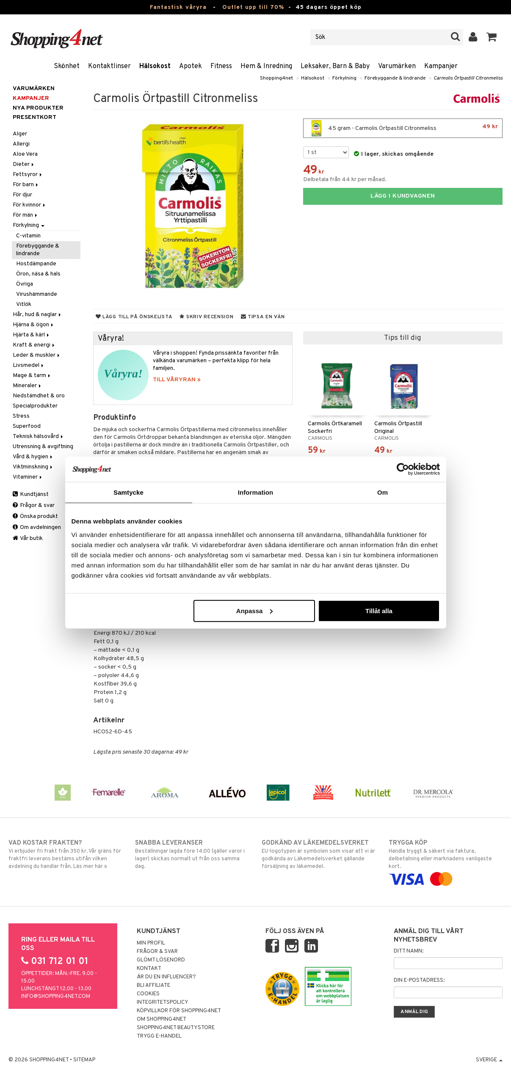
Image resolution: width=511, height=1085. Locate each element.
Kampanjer (441, 66)
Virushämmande (36, 294)
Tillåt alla (378, 610)
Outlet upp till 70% (253, 7)
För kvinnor (30, 205)
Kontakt (149, 968)
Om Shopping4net (161, 1019)
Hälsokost (155, 66)
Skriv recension (206, 317)
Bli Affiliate (153, 985)
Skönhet (67, 66)
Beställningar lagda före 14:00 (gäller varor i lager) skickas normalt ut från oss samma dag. (192, 854)
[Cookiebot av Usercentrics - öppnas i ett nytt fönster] (403, 469)
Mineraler (27, 385)
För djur (22, 194)
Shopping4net (276, 78)
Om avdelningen (37, 527)
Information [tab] (255, 492)
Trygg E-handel (159, 1036)
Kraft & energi (34, 345)
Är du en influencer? (166, 977)
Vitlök (23, 304)
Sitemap (84, 1060)
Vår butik (28, 538)
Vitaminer (28, 477)
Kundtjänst (31, 494)
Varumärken (397, 66)
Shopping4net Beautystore (176, 1027)
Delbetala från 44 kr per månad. (345, 179)
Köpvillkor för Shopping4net (179, 1011)
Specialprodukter (35, 406)
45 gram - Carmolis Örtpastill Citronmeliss (403, 128)
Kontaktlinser (109, 66)
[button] (491, 37)
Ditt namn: (408, 951)
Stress (21, 416)
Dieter (24, 164)
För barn (26, 184)
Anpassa (254, 610)
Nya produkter (38, 108)
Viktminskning (33, 467)
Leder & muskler (37, 355)
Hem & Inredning (266, 66)
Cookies (148, 994)
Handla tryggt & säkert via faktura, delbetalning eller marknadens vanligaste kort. (446, 861)
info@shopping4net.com (55, 996)
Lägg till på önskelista (134, 317)
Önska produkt (35, 516)
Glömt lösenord (161, 960)
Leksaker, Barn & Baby (335, 66)
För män (26, 215)
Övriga (24, 284)
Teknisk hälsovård (38, 436)
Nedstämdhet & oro (39, 395)
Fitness (221, 66)
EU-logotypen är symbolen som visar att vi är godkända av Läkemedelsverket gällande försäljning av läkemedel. (319, 854)
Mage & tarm (32, 375)
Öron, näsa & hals (38, 274)
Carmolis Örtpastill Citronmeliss (468, 78)
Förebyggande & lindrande (395, 78)
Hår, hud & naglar (37, 314)
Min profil (151, 943)
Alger (20, 134)
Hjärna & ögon (34, 324)
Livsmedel (29, 365)
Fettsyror (28, 174)
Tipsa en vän (263, 317)
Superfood (27, 426)
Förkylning (344, 78)
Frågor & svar (34, 505)
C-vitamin (28, 236)
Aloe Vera (25, 154)
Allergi (21, 144)
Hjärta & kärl (31, 335)
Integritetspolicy (162, 1002)
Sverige (489, 1060)
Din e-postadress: (419, 980)
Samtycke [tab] (128, 492)
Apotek (190, 66)
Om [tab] (382, 492)
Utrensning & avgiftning (43, 446)
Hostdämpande (36, 263)
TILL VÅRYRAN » (177, 379)
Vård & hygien (33, 456)
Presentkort (34, 117)
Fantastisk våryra (178, 7)
